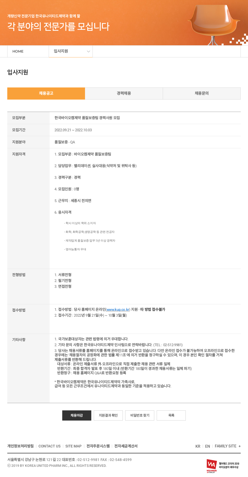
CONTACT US (50, 446)
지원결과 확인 (108, 415)
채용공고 (46, 93)
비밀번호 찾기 (139, 415)
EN (207, 446)
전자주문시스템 (97, 446)
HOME (17, 51)
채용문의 (202, 93)
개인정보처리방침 (20, 446)
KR (197, 446)
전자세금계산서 (125, 446)
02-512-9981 (89, 460)
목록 (171, 415)
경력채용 (124, 93)
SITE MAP (73, 446)
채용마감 (76, 415)
